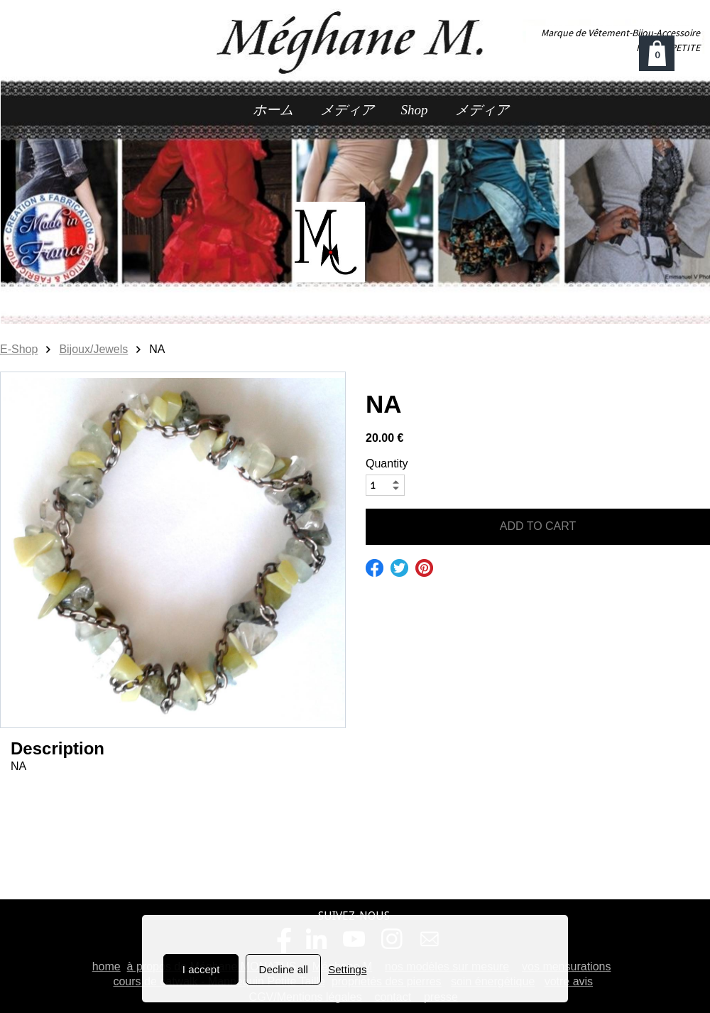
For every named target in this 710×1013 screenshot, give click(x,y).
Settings (347, 969)
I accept (201, 969)
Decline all (283, 969)
